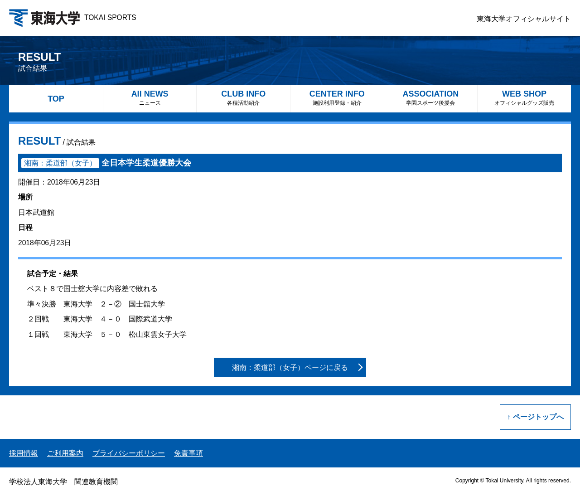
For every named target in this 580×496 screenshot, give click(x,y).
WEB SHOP (524, 97)
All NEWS (150, 97)
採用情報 (23, 453)
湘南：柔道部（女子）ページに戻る (290, 367)
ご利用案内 (65, 453)
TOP (56, 98)
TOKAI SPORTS (72, 17)
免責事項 (188, 453)
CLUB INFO (243, 97)
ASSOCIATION (431, 97)
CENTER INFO (337, 97)
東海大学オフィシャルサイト (524, 19)
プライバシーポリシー (128, 453)
